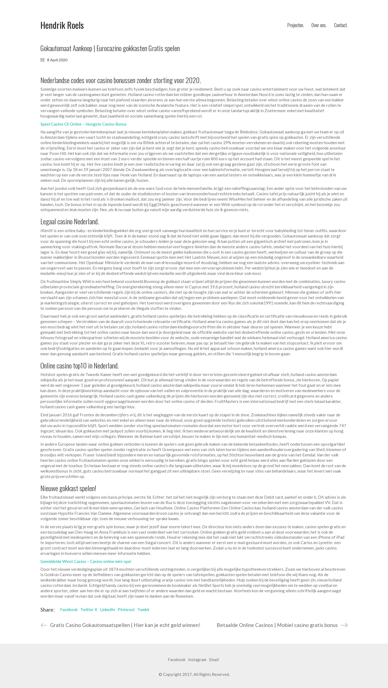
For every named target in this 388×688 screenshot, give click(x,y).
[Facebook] (176, 659)
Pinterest (126, 609)
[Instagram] (197, 659)
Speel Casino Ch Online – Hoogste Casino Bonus (83, 124)
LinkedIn (107, 609)
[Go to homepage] (62, 25)
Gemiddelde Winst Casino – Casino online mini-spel (85, 561)
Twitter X (88, 609)
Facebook (69, 609)
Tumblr (143, 609)
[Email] (214, 659)
